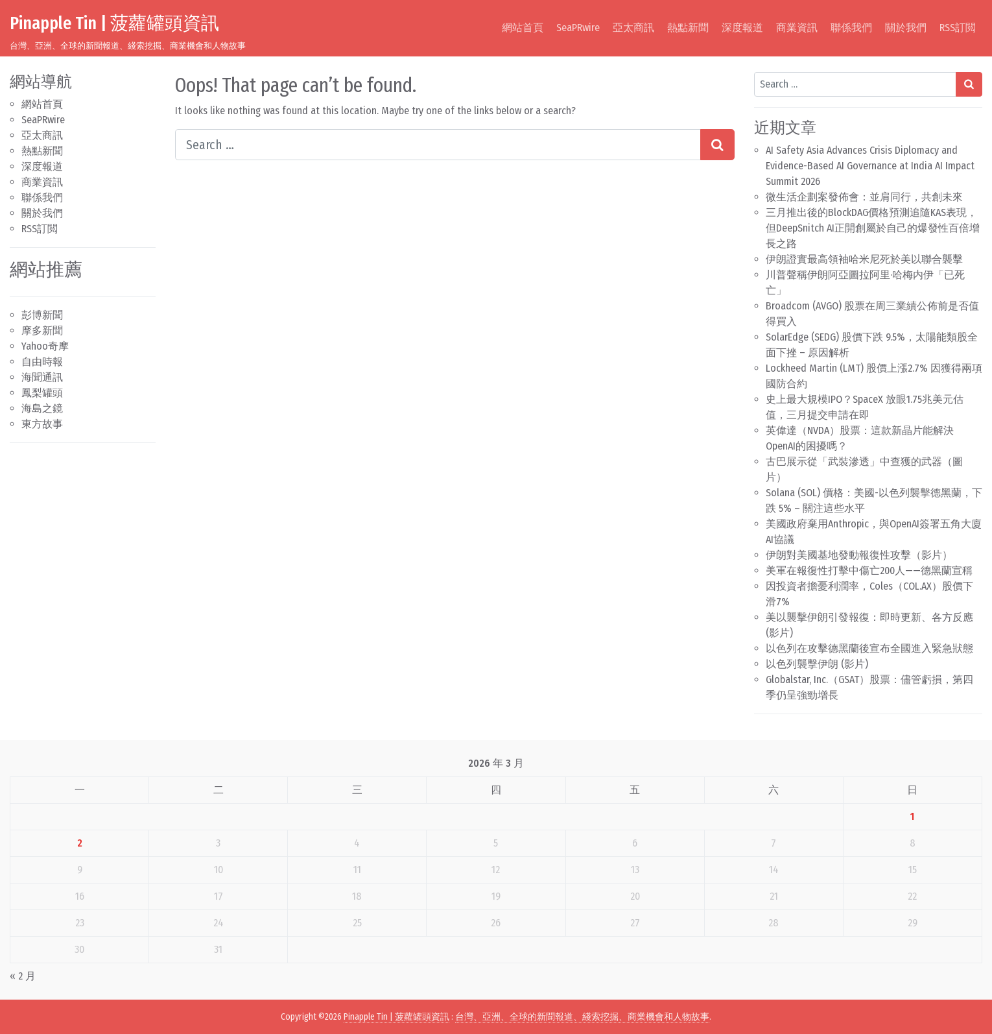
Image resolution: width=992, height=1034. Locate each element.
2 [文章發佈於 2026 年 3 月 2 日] (79, 843)
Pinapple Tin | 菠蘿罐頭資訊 (114, 23)
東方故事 (42, 424)
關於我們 (906, 27)
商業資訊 (797, 27)
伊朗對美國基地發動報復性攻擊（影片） (859, 555)
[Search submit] (717, 144)
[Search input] (438, 144)
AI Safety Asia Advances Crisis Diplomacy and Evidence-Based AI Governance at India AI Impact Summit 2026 (870, 165)
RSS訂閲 (957, 27)
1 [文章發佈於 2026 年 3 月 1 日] (912, 816)
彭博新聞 (42, 315)
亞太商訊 (633, 27)
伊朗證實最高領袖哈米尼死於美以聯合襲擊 (864, 259)
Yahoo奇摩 (45, 346)
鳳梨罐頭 (42, 393)
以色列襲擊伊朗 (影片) (817, 664)
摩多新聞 (42, 330)
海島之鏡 (42, 408)
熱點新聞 (688, 27)
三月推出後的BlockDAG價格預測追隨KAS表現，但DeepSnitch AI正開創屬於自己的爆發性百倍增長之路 (873, 228)
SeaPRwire (578, 27)
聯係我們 (851, 27)
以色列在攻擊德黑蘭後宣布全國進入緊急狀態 (869, 648)
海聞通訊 (42, 377)
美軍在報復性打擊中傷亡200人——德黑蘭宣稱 (869, 570)
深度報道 (742, 27)
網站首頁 (522, 27)
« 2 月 (23, 976)
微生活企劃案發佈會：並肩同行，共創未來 (864, 197)
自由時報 (42, 361)
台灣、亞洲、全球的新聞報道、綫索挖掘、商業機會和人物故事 (582, 1016)
